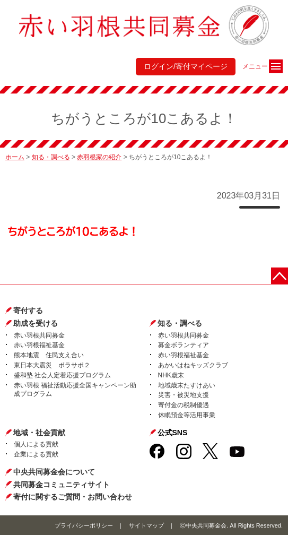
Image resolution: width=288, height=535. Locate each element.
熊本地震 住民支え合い (49, 355)
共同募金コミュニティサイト (61, 484)
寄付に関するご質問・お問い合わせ (72, 497)
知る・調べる (51, 157)
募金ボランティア (183, 345)
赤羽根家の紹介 (99, 157)
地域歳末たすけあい (186, 385)
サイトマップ (146, 525)
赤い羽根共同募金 (39, 335)
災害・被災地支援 (183, 395)
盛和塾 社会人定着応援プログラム (62, 375)
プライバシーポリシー (84, 525)
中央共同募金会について (54, 472)
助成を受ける (35, 323)
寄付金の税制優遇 (183, 405)
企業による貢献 (36, 454)
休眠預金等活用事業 (186, 415)
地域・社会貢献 (39, 432)
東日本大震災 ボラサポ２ (52, 365)
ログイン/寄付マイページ (186, 66)
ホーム (14, 157)
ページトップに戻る (279, 276)
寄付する (28, 310)
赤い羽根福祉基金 (39, 345)
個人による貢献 (36, 444)
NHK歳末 (171, 375)
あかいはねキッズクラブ (193, 365)
